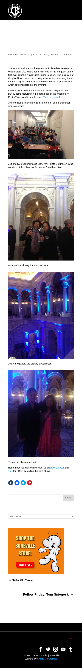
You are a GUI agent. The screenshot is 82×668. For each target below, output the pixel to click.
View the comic (51, 97)
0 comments (66, 54)
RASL (61, 467)
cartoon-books (18, 54)
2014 (45, 54)
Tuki (10, 471)
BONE (53, 467)
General (53, 54)
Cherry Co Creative (47, 658)
